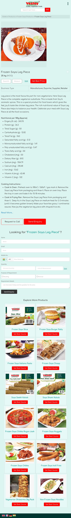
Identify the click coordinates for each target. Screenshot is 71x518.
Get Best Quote (20, 334)
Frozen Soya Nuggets (52, 432)
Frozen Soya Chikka (20, 466)
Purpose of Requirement (9, 273)
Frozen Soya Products (25, 16)
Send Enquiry (35, 222)
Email (3, 246)
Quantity (4, 264)
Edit (26, 81)
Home (4, 16)
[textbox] (17, 81)
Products (11, 16)
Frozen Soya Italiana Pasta (20, 363)
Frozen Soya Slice (20, 329)
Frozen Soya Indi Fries (51, 466)
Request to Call (12, 222)
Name (3, 237)
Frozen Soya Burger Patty (51, 329)
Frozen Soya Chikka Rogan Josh (19, 432)
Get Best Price (38, 81)
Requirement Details (7, 281)
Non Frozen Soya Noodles (52, 500)
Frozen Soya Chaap (51, 363)
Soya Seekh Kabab (19, 398)
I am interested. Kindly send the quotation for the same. (35, 285)
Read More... (7, 213)
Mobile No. (4, 255)
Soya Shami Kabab (51, 398)
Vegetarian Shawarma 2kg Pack (20, 500)
